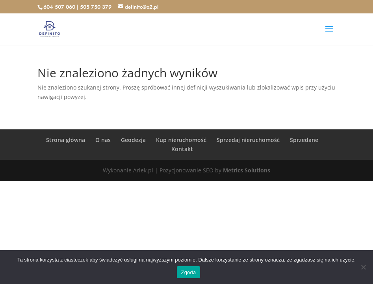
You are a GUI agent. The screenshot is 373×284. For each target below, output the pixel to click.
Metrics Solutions (246, 170)
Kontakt (182, 149)
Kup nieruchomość (181, 140)
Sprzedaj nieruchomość (248, 140)
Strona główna (65, 140)
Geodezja (133, 140)
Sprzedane (304, 140)
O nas (103, 140)
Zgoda (188, 272)
